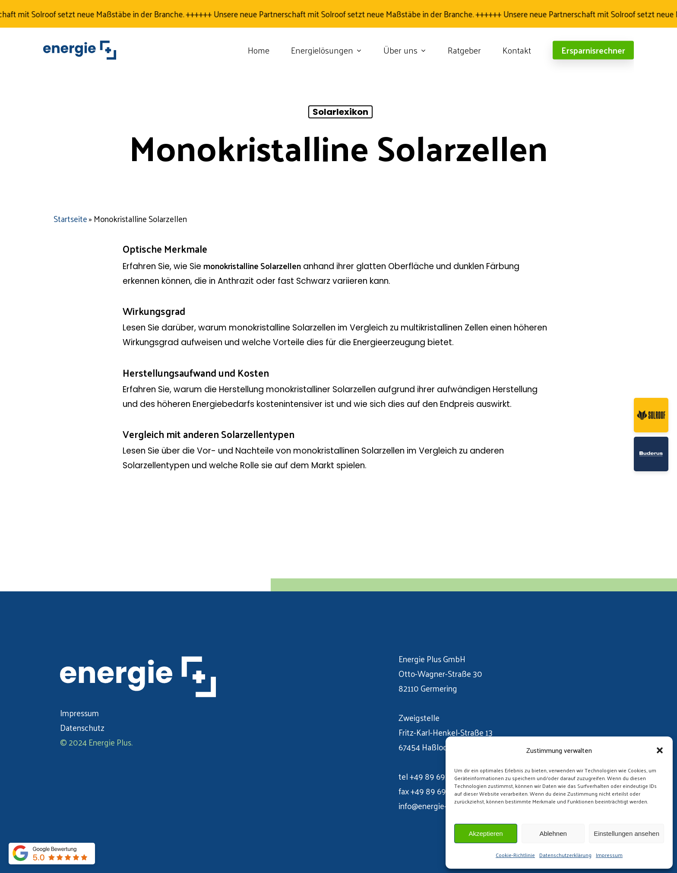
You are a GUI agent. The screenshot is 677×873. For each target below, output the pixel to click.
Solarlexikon (340, 112)
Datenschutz (82, 727)
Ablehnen (552, 833)
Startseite (70, 218)
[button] (659, 750)
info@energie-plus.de (435, 805)
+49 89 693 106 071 (444, 791)
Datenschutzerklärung (565, 855)
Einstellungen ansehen (626, 833)
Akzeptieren (485, 833)
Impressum (609, 855)
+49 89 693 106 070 (445, 776)
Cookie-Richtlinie (515, 855)
